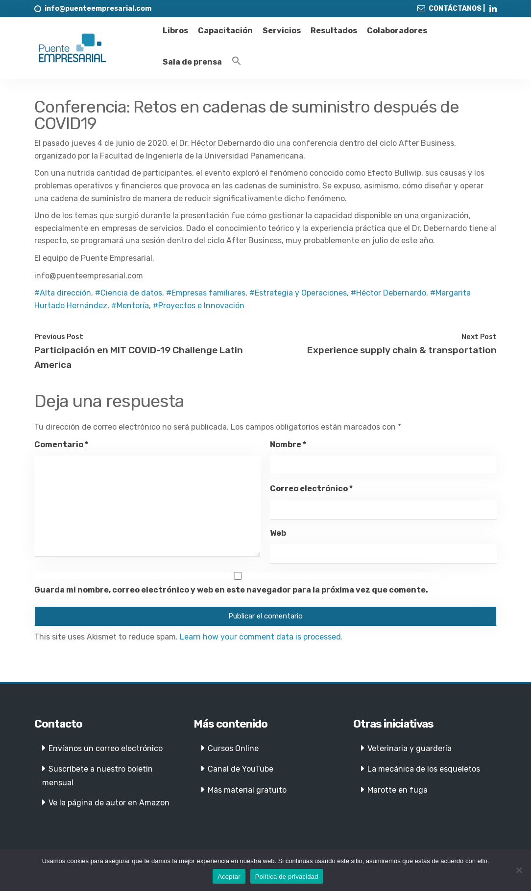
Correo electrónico (311, 488)
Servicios (282, 30)
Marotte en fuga (397, 790)
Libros (175, 30)
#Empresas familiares (205, 292)
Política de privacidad (286, 876)
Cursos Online (233, 748)
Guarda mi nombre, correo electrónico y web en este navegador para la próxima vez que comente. (231, 589)
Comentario (61, 444)
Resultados (334, 30)
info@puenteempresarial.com (98, 8)
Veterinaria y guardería (409, 748)
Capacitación (225, 30)
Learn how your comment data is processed (260, 636)
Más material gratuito (247, 790)
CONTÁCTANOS (455, 8)
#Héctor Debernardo (388, 292)
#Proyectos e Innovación (198, 305)
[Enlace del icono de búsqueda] (236, 61)
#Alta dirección (62, 292)
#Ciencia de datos (128, 292)
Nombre (288, 444)
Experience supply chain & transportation (402, 350)
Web (278, 533)
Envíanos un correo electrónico (105, 748)
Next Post (479, 336)
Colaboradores (397, 30)
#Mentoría (130, 305)
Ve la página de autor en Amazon (108, 802)
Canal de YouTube (240, 769)
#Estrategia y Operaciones (298, 292)
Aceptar (229, 876)
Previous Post (58, 336)
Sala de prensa (192, 62)
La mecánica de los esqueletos (423, 769)
